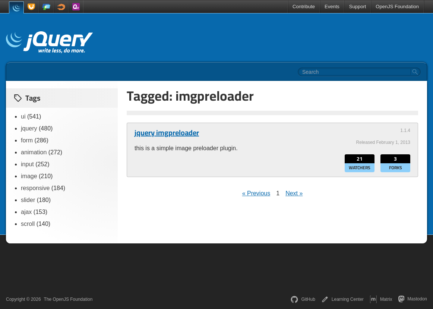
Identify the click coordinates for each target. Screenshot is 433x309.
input (27, 164)
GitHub (303, 299)
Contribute (304, 6)
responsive (35, 188)
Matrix (381, 299)
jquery (29, 128)
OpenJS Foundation (397, 6)
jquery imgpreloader (167, 132)
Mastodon (412, 299)
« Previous (256, 193)
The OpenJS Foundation (68, 299)
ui (23, 116)
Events (332, 6)
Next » (294, 193)
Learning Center (342, 299)
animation (34, 152)
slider (28, 200)
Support (357, 6)
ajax (26, 212)
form (27, 140)
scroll (28, 224)
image (29, 176)
